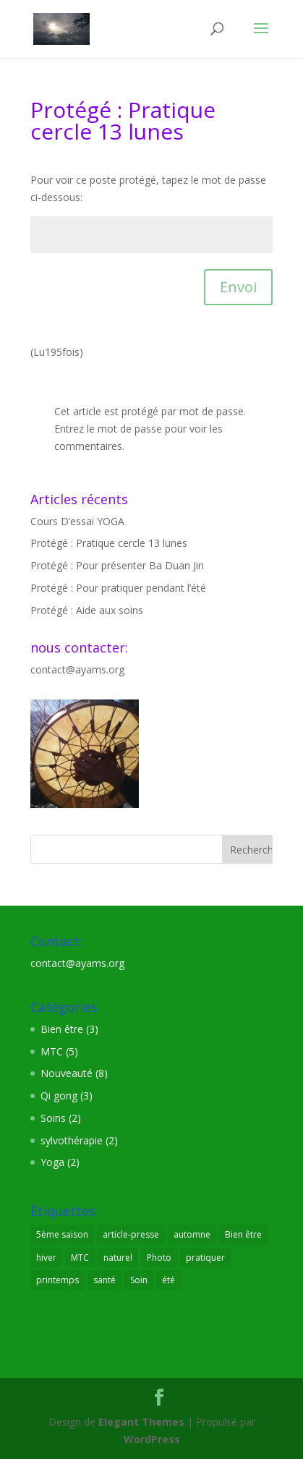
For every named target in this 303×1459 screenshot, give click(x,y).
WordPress (152, 1439)
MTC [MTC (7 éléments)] (80, 1257)
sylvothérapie (71, 1140)
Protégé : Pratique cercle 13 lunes (108, 543)
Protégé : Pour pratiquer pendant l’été (118, 588)
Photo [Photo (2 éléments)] (159, 1257)
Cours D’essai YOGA (77, 521)
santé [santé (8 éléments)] (104, 1280)
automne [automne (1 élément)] (192, 1234)
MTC (51, 1051)
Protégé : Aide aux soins (86, 610)
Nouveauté (66, 1073)
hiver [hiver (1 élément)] (46, 1257)
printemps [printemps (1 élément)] (57, 1280)
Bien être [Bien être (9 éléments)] (243, 1234)
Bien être (61, 1029)
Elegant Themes (141, 1422)
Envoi (238, 287)
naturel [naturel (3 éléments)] (117, 1257)
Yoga (52, 1162)
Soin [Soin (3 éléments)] (139, 1280)
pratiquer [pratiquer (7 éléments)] (205, 1257)
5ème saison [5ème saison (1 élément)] (62, 1234)
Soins (53, 1118)
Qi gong (58, 1095)
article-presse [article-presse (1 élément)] (131, 1234)
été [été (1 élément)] (168, 1280)
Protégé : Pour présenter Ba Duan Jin (117, 565)
